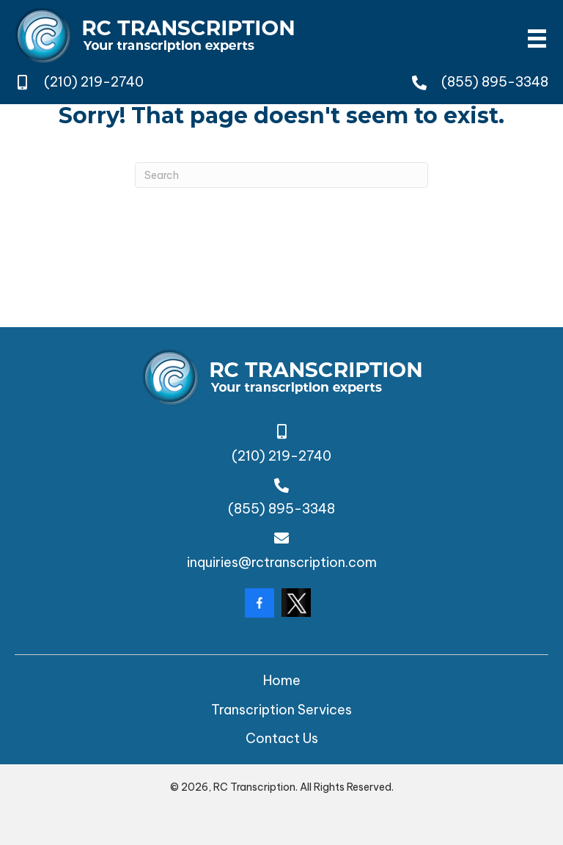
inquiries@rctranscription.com (282, 562)
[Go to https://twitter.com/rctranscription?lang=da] (296, 602)
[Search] (281, 175)
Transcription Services (281, 709)
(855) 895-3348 (494, 81)
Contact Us (282, 738)
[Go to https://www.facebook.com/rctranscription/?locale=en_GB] (259, 603)
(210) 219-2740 (94, 81)
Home (282, 680)
